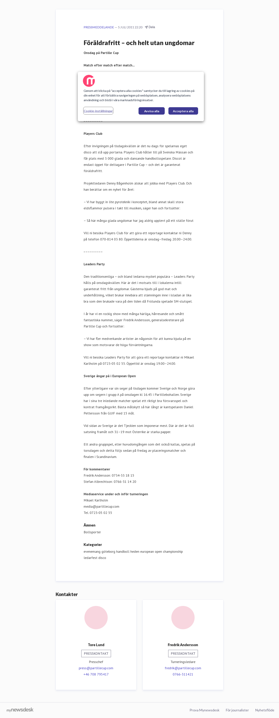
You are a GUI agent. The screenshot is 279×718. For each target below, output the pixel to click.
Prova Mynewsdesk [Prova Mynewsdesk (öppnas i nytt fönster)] (204, 710)
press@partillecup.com (96, 668)
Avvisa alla (151, 111)
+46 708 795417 (96, 674)
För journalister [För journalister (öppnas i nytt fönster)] (237, 710)
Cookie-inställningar (98, 111)
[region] (141, 96)
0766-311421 (183, 674)
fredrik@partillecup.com (183, 668)
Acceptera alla (183, 111)
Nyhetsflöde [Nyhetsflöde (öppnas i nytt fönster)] (264, 710)
